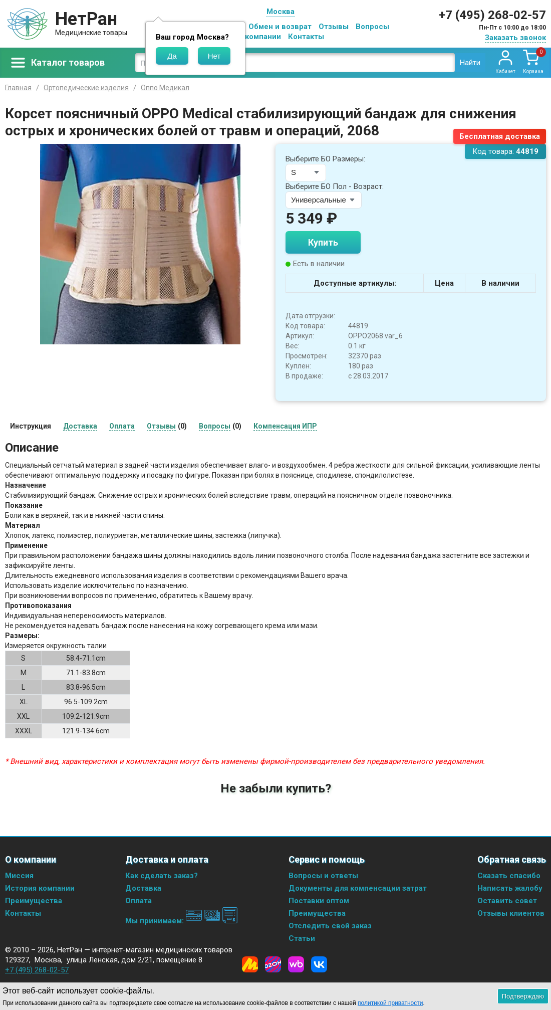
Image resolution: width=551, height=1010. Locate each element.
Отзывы (334, 26)
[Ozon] (273, 964)
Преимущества (33, 900)
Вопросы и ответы (323, 875)
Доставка (143, 888)
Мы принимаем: (181, 920)
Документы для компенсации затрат (358, 888)
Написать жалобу (509, 888)
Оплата (138, 900)
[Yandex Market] (250, 964)
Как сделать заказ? (161, 875)
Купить (323, 242)
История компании (40, 888)
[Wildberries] (296, 964)
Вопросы (372, 26)
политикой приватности (390, 1002)
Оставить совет (507, 900)
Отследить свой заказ (330, 925)
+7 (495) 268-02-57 (492, 15)
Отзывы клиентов (510, 913)
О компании (259, 36)
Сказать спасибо (508, 875)
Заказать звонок (515, 37)
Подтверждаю (523, 996)
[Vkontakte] (319, 964)
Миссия (19, 875)
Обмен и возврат (280, 26)
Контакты (306, 36)
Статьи (302, 938)
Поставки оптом (319, 900)
